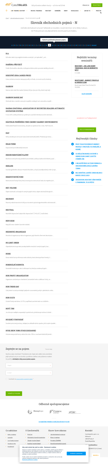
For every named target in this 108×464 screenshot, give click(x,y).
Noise (8, 254)
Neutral (10, 210)
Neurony (10, 199)
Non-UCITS (11, 298)
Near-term (11, 144)
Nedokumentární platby (18, 155)
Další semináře (87, 94)
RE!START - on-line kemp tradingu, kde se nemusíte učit (86, 68)
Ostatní (95, 45)
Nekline (9, 166)
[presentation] (19, 387)
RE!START (48, 11)
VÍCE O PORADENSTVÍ (87, 130)
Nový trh (10, 309)
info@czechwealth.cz (92, 446)
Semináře (58, 11)
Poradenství (11, 447)
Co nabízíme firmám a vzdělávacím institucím (54, 423)
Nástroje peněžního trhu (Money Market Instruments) (33, 122)
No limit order (13, 243)
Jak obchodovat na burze (57, 435)
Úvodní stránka (6, 10)
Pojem (9, 366)
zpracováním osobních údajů (24, 380)
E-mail (9, 374)
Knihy (66, 11)
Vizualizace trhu (12, 445)
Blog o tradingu (55, 438)
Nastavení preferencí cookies (30, 459)
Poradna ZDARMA (55, 442)
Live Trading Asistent (14, 442)
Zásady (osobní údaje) (33, 442)
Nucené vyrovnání (15, 320)
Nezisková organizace (16, 232)
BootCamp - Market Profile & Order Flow (87, 81)
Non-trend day (13, 287)
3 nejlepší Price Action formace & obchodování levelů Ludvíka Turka (89, 166)
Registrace (97, 5)
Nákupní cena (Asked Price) (19, 75)
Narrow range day (15, 97)
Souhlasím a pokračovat (76, 453)
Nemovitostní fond (15, 177)
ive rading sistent (19, 11)
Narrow (10, 86)
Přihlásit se (86, 5)
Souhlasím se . (20, 380)
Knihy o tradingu (12, 435)
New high (10, 221)
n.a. (7, 53)
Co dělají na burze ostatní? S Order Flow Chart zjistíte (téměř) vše (87, 156)
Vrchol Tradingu (36, 11)
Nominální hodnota (15, 265)
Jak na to (88, 11)
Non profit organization (18, 276)
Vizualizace (76, 11)
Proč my (98, 11)
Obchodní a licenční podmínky (36, 438)
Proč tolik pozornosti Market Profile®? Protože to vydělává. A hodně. (88, 147)
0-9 (89, 45)
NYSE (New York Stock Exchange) (22, 331)
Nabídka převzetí (14, 64)
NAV (7, 133)
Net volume (11, 188)
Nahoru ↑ (98, 456)
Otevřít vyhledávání (101, 13)
